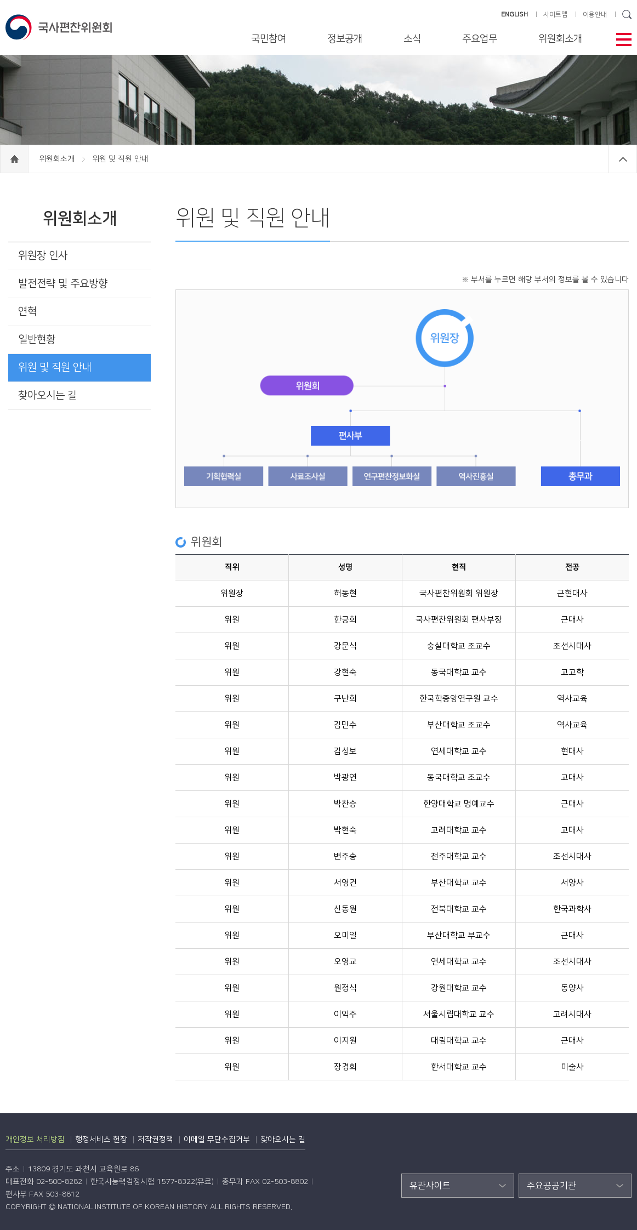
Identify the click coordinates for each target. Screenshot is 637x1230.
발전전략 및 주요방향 (62, 283)
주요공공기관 (551, 1186)
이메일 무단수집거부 (217, 1139)
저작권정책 (155, 1139)
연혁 (27, 311)
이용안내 (595, 14)
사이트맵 (555, 14)
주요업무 (479, 38)
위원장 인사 (42, 255)
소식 (412, 38)
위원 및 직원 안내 (55, 367)
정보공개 (344, 38)
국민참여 (268, 38)
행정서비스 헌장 (101, 1139)
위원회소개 (560, 38)
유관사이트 (430, 1186)
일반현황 (36, 339)
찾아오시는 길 (47, 395)
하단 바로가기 (0, 0)
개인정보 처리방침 (35, 1139)
